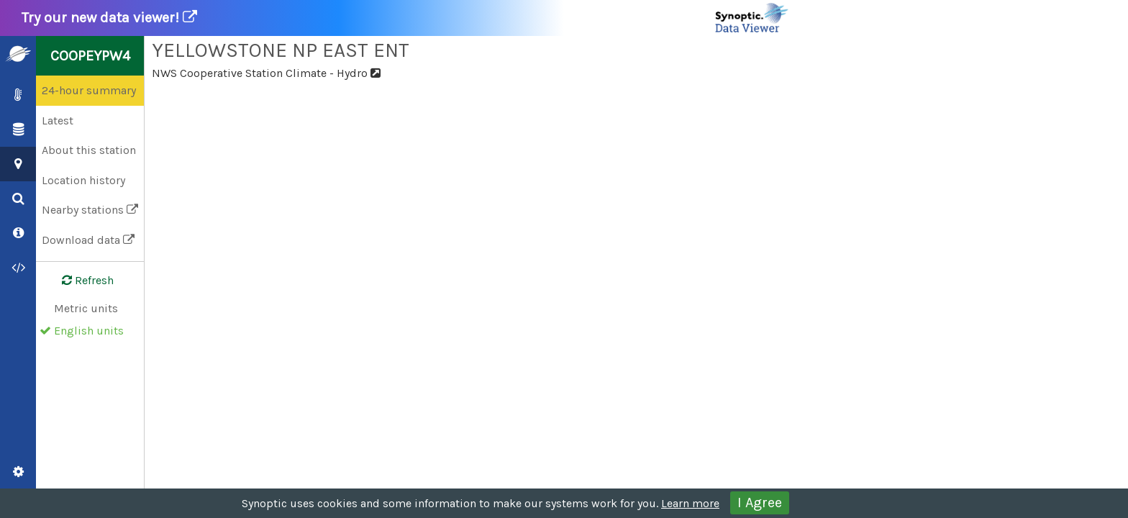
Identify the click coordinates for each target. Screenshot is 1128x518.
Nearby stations (90, 210)
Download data (88, 240)
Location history (83, 180)
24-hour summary (89, 90)
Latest (57, 120)
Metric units (86, 308)
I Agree (759, 502)
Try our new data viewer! (406, 18)
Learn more (690, 503)
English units (89, 330)
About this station (89, 150)
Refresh (79, 280)
